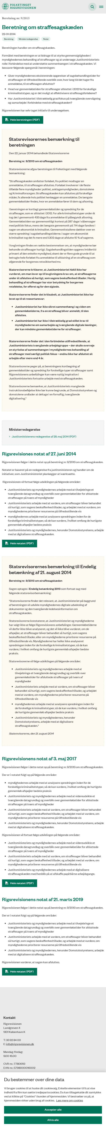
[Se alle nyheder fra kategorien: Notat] (46, 39)
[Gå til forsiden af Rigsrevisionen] (18, 6)
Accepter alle (53, 1109)
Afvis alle (53, 1120)
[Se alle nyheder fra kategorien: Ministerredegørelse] (28, 39)
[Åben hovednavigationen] (102, 6)
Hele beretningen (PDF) (25, 120)
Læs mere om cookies (69, 1100)
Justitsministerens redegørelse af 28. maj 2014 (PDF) (44, 436)
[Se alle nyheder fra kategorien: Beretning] (8, 39)
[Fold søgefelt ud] (92, 7)
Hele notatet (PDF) (22, 543)
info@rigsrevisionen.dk (20, 1044)
